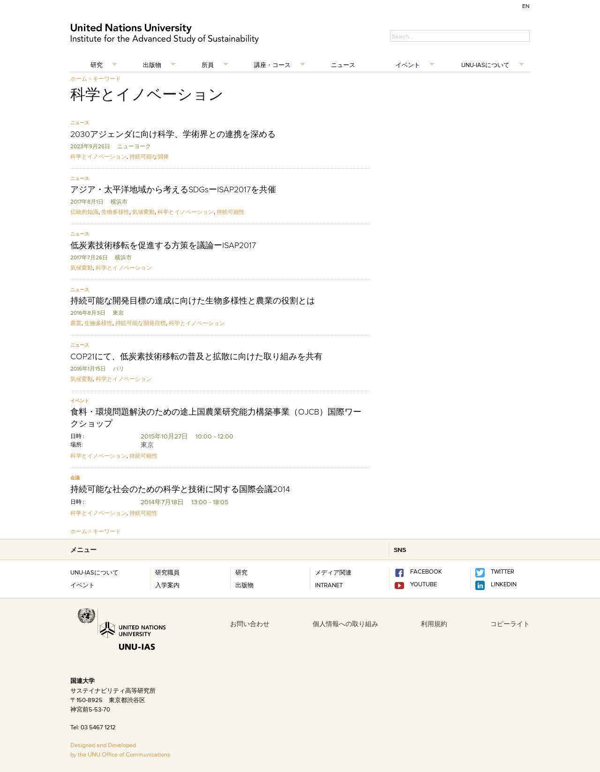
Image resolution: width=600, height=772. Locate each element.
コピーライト (510, 624)
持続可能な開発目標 (140, 323)
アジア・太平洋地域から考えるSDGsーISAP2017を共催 (173, 189)
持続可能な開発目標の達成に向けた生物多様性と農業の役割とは (192, 300)
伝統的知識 (84, 212)
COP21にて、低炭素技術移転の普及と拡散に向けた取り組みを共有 (196, 356)
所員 (208, 65)
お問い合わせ (250, 624)
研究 (96, 65)
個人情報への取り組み (345, 624)
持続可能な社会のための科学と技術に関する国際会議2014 (180, 489)
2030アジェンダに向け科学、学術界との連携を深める (173, 134)
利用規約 (434, 624)
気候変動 (143, 212)
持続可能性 (231, 212)
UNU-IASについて (485, 65)
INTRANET (329, 585)
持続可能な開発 (149, 156)
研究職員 (167, 572)
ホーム (78, 79)
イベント (408, 65)
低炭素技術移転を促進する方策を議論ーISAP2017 (163, 245)
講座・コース (272, 65)
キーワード (107, 79)
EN (526, 6)
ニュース (343, 65)
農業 (76, 323)
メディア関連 (333, 572)
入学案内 (167, 585)
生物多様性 (115, 212)
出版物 (152, 65)
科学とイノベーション (98, 156)
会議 (75, 477)
